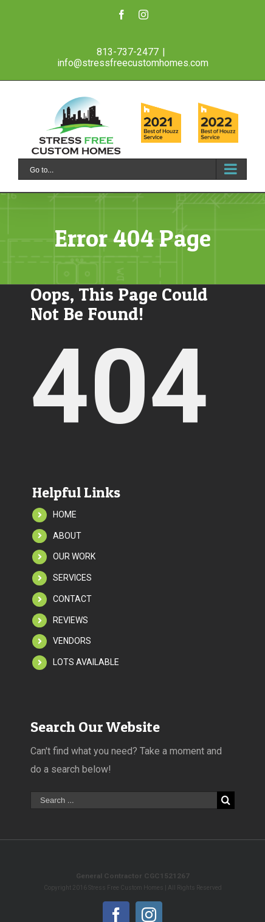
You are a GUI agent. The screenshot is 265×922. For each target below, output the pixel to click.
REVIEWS (70, 620)
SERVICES (72, 577)
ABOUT (67, 536)
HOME (65, 514)
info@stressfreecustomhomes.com (132, 63)
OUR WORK (74, 556)
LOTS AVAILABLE (86, 662)
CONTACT (72, 599)
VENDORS (72, 641)
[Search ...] (123, 800)
